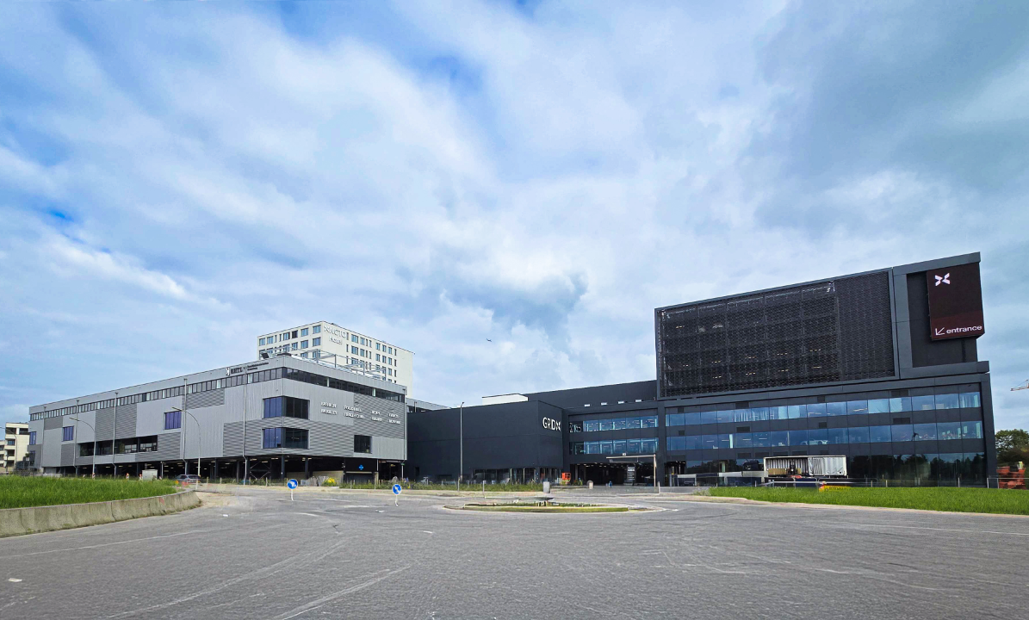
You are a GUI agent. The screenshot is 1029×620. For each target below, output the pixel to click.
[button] (514, 310)
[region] (514, 310)
